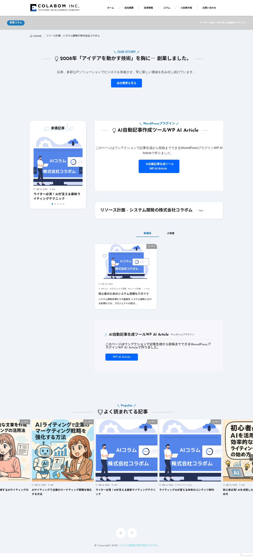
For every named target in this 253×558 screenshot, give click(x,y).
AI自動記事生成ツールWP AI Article (159, 166)
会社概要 (129, 8)
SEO (153, 246)
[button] (35, 170)
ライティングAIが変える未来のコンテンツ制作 (188, 494)
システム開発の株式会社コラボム (138, 550)
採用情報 (148, 8)
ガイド (105, 289)
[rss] (132, 538)
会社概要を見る (126, 82)
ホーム (110, 8)
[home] (121, 538)
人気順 (173, 233)
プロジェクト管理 (118, 289)
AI (54, 189)
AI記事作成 (186, 8)
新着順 (145, 233)
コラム (166, 8)
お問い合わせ (209, 8)
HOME (37, 36)
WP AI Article (121, 361)
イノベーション (185, 490)
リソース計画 (135, 289)
